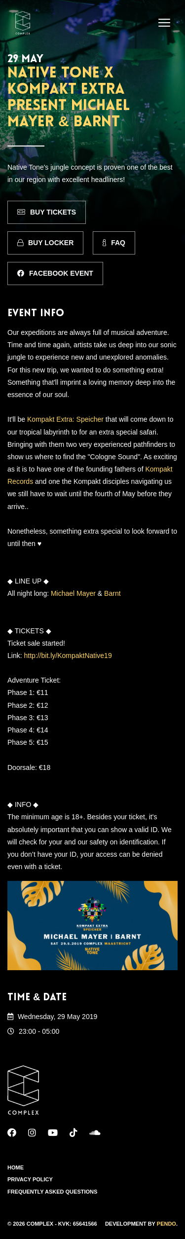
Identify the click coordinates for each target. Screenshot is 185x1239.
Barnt (112, 593)
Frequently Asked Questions (52, 1192)
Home (15, 1167)
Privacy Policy (30, 1179)
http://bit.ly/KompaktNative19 (67, 655)
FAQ (114, 243)
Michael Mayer (73, 593)
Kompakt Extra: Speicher (65, 419)
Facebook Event (55, 273)
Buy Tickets (46, 212)
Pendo (166, 1224)
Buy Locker (45, 243)
